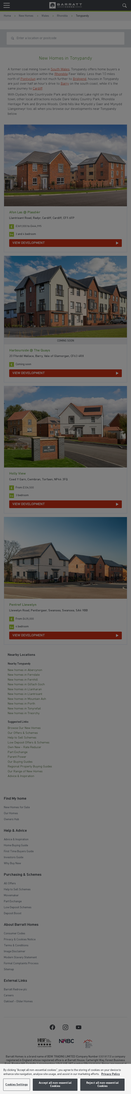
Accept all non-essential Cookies (55, 1085)
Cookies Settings (16, 1084)
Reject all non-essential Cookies (102, 1085)
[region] (65, 1079)
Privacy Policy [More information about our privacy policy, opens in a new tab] (110, 1074)
